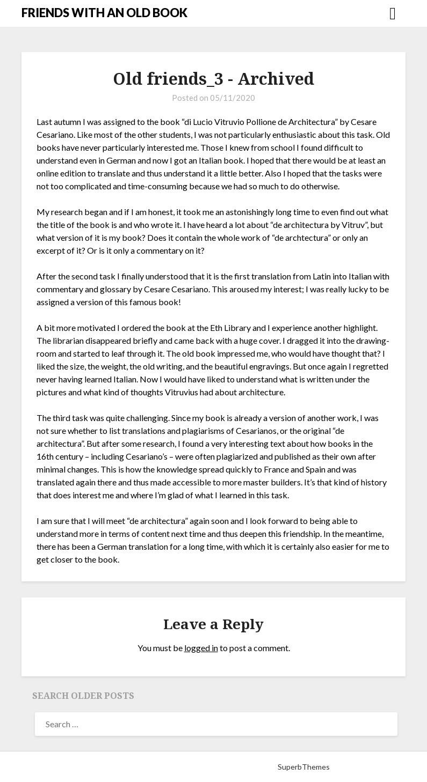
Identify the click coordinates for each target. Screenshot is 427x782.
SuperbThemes (304, 766)
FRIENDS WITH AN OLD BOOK (104, 12)
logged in (201, 648)
